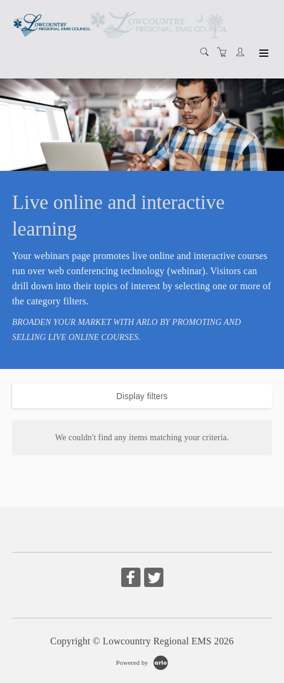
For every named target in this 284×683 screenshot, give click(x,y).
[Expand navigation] (262, 54)
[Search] (207, 52)
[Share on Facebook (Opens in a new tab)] (130, 579)
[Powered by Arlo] (142, 661)
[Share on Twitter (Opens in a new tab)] (153, 579)
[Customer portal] (243, 52)
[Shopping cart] (225, 52)
